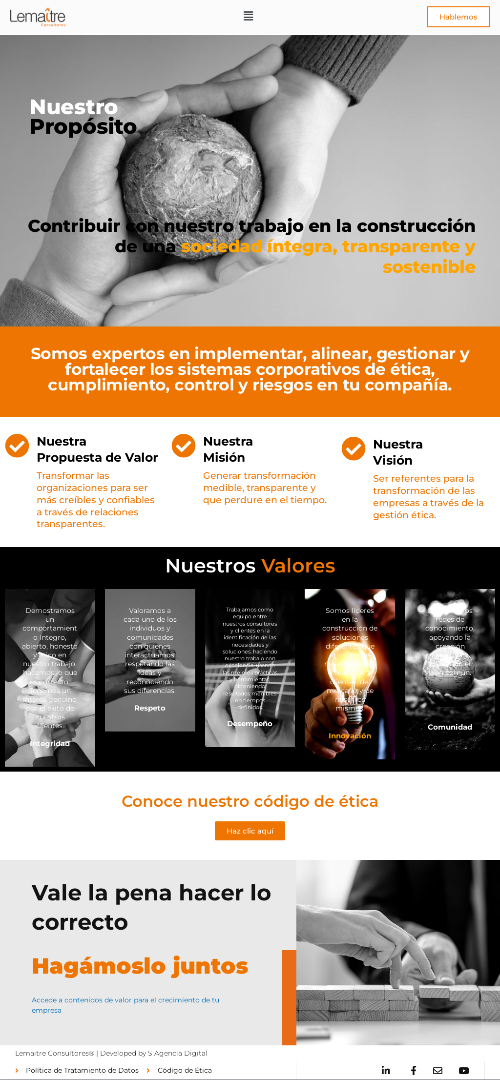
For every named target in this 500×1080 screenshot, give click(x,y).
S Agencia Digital (178, 1053)
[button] (248, 17)
